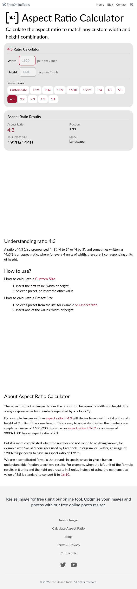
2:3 (33, 99)
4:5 (110, 90)
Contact (121, 4)
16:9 (36, 90)
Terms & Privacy (68, 545)
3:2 (22, 99)
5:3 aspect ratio (86, 305)
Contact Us (68, 553)
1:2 (43, 99)
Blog (110, 4)
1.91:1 (87, 90)
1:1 (53, 99)
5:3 (120, 90)
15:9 (60, 90)
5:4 (99, 90)
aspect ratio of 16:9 (82, 428)
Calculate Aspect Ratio (68, 528)
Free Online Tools (61, 582)
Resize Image (68, 520)
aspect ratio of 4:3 (59, 418)
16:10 (73, 90)
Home (100, 4)
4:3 (12, 99)
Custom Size (18, 90)
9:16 (48, 90)
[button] (63, 565)
